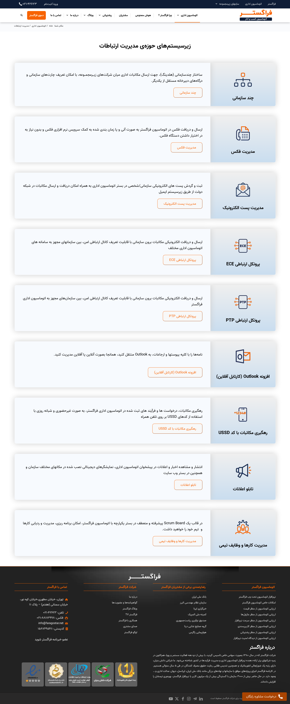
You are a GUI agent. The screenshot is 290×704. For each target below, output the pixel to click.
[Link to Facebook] (183, 699)
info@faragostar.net (51, 623)
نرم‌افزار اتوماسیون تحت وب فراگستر (257, 597)
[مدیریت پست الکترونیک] (243, 190)
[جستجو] (20, 15)
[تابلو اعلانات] (243, 471)
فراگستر (272, 4)
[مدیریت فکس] (243, 133)
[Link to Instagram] (189, 699)
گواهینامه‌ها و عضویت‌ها (124, 603)
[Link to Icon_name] (195, 699)
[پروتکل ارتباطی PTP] (243, 302)
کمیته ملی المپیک (197, 614)
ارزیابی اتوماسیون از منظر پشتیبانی (258, 632)
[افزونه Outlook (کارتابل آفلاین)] (175, 372)
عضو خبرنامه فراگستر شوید (51, 639)
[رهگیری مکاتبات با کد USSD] (177, 429)
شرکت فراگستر (228, 698)
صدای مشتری (130, 626)
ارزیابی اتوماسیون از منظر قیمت (259, 609)
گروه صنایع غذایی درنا (195, 626)
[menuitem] (270, 4)
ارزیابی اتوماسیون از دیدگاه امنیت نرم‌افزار (255, 638)
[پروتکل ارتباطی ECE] (243, 246)
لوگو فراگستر (130, 632)
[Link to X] (177, 699)
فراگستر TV (131, 614)
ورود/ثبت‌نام (51, 4)
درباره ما (133, 597)
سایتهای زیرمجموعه (229, 4)
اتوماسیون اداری (253, 4)
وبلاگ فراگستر (130, 609)
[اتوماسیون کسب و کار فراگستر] (256, 15)
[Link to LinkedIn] (201, 699)
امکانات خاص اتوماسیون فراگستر (259, 603)
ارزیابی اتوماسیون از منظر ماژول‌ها (258, 614)
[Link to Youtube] (171, 699)
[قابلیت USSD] (243, 415)
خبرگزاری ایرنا (200, 609)
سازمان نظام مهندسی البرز (193, 603)
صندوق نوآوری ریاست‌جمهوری (191, 620)
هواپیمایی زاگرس (197, 632)
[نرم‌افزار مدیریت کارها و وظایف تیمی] (243, 527)
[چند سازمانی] (243, 80)
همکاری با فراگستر (128, 620)
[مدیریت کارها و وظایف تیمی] (177, 541)
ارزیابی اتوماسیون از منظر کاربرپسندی (257, 626)
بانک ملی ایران (199, 597)
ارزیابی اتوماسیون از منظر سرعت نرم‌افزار (255, 620)
